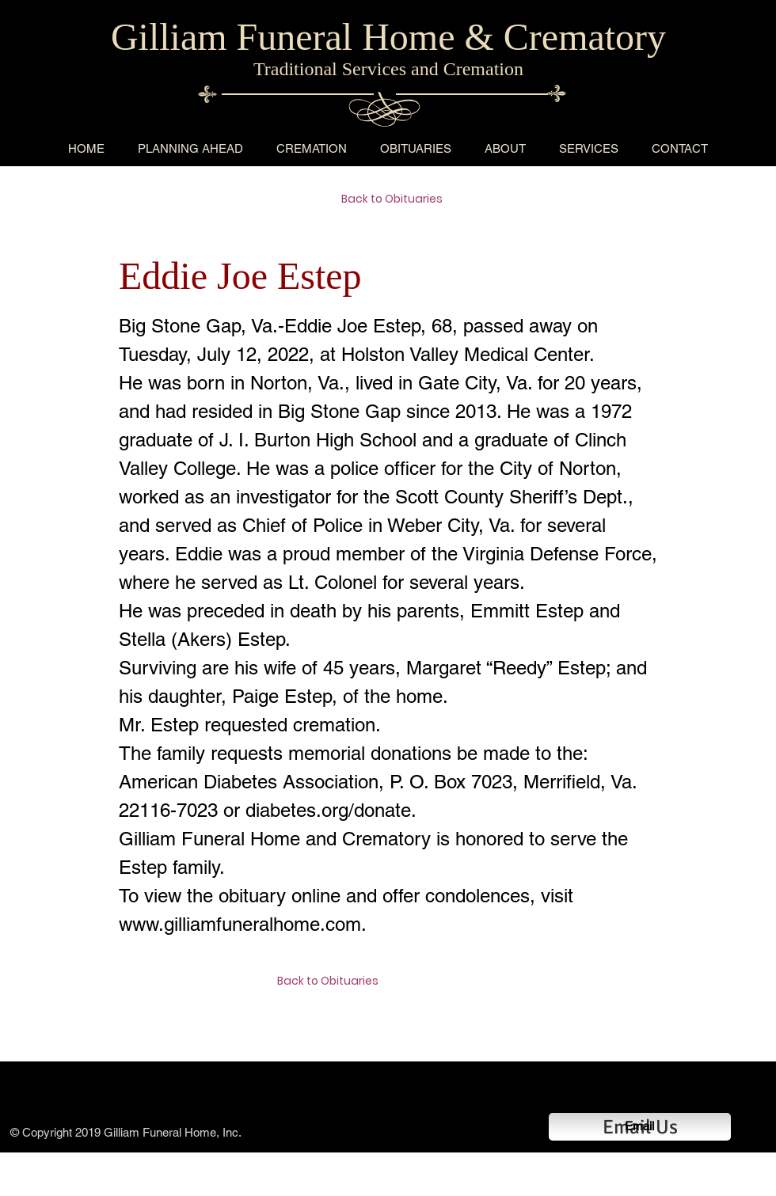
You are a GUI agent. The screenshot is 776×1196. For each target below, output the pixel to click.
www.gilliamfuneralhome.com (240, 924)
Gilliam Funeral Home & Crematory (388, 37)
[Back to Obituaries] (397, 199)
